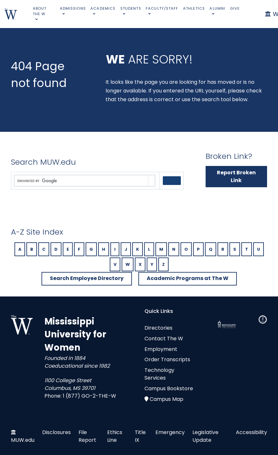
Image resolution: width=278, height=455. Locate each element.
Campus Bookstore (168, 388)
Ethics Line (114, 436)
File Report (87, 436)
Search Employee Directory (87, 278)
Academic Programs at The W (187, 278)
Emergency (170, 432)
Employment (160, 349)
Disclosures (56, 432)
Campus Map (166, 399)
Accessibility (251, 432)
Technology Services (159, 374)
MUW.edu (22, 440)
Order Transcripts (167, 359)
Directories (158, 328)
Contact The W (163, 338)
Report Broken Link (236, 176)
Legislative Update (205, 436)
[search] (81, 181)
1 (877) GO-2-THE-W (89, 396)
